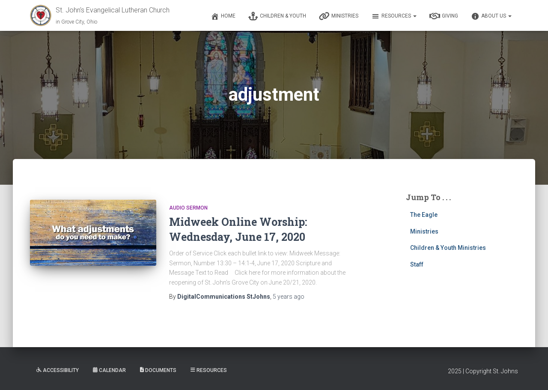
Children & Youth (277, 16)
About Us (491, 16)
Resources (394, 16)
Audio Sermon (188, 208)
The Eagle (424, 214)
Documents (158, 370)
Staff (416, 264)
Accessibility (57, 370)
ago (288, 296)
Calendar (109, 370)
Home (223, 16)
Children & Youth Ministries (448, 247)
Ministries (338, 16)
